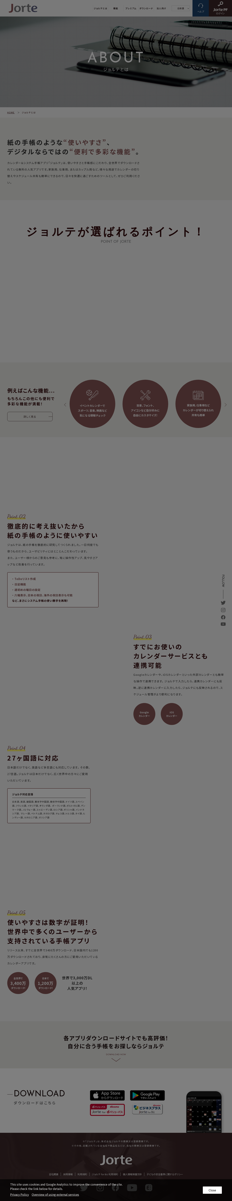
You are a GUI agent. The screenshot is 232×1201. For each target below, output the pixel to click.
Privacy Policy (19, 1194)
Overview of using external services (55, 1194)
